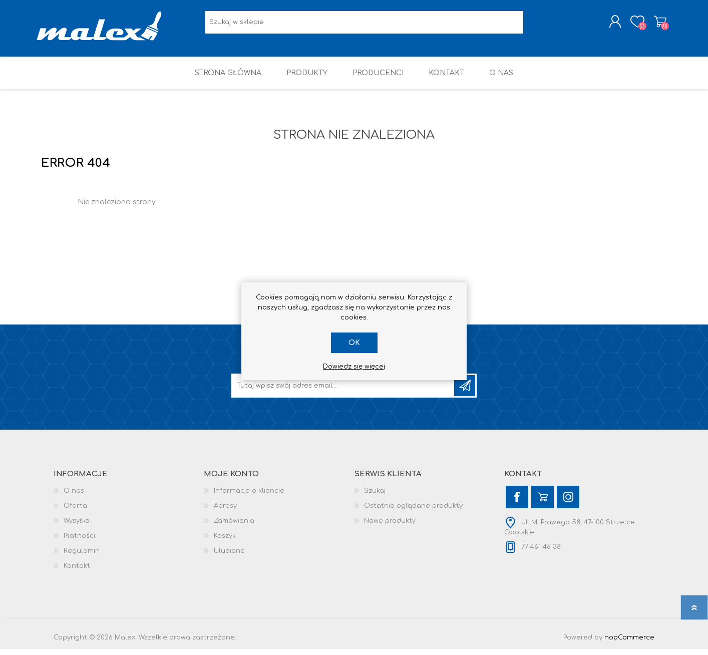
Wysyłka (77, 526)
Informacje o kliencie (249, 496)
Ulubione (229, 556)
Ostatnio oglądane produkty (413, 511)
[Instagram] (568, 503)
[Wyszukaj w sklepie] (364, 25)
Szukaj (375, 496)
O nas (74, 496)
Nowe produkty (390, 526)
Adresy (225, 511)
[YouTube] (542, 503)
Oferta (75, 511)
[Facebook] (517, 503)
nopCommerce (629, 643)
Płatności (79, 541)
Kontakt (77, 571)
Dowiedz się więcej (354, 366)
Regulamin (82, 556)
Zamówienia (234, 526)
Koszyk (655, 25)
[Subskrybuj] (343, 391)
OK (354, 343)
